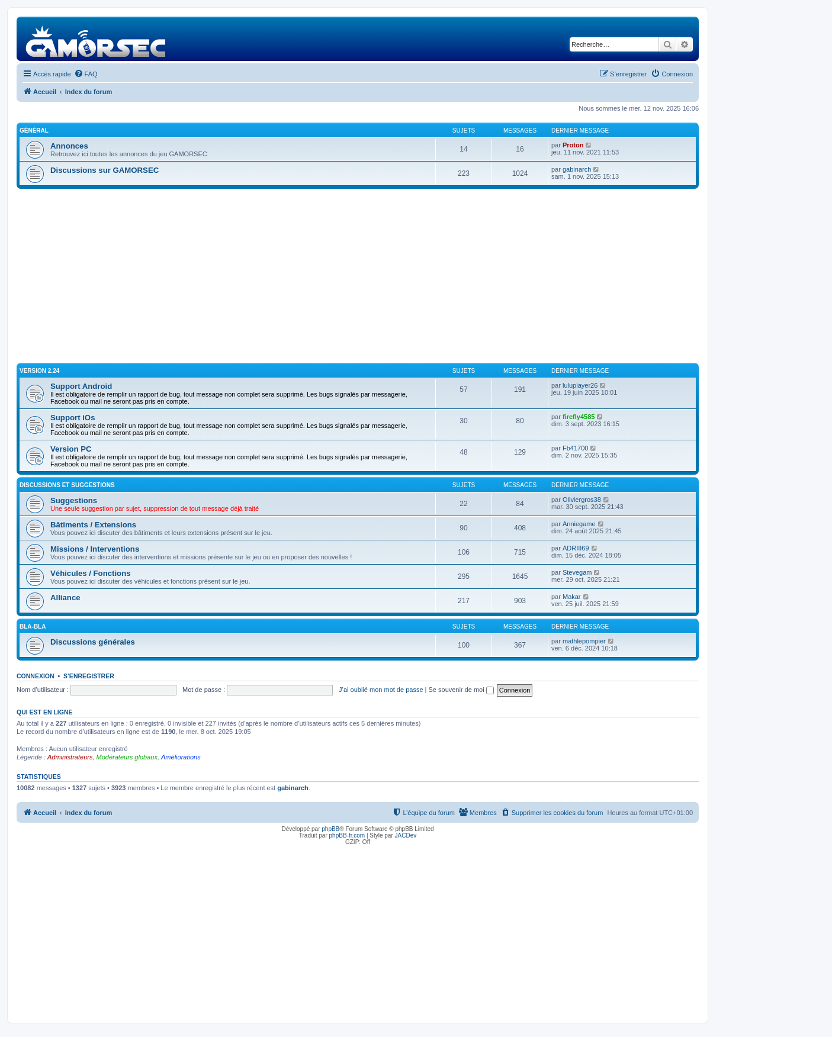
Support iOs (72, 417)
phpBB (330, 829)
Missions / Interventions (94, 549)
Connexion (35, 675)
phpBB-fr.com (347, 835)
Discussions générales (92, 641)
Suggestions (73, 500)
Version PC (71, 449)
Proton (573, 145)
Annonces (69, 145)
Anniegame (579, 523)
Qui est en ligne (45, 712)
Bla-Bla (33, 626)
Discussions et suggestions (67, 485)
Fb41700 (575, 448)
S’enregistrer (88, 675)
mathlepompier (584, 641)
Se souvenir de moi (461, 689)
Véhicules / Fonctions (90, 573)
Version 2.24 (39, 371)
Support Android (81, 386)
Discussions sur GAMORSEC (104, 170)
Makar (572, 596)
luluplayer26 (580, 385)
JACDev (406, 835)
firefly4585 (579, 416)
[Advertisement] (358, 277)
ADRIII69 (576, 548)
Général (34, 130)
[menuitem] (86, 74)
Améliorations (181, 757)
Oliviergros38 (582, 499)
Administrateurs (69, 757)
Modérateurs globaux (127, 757)
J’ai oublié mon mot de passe (381, 689)
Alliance (65, 597)
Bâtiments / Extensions (93, 524)
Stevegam (577, 572)
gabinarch (577, 169)
